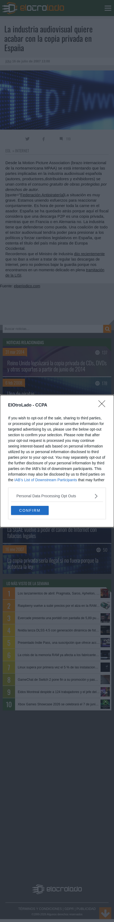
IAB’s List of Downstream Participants (45, 480)
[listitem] (57, 496)
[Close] (103, 405)
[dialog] (57, 461)
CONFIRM (29, 510)
